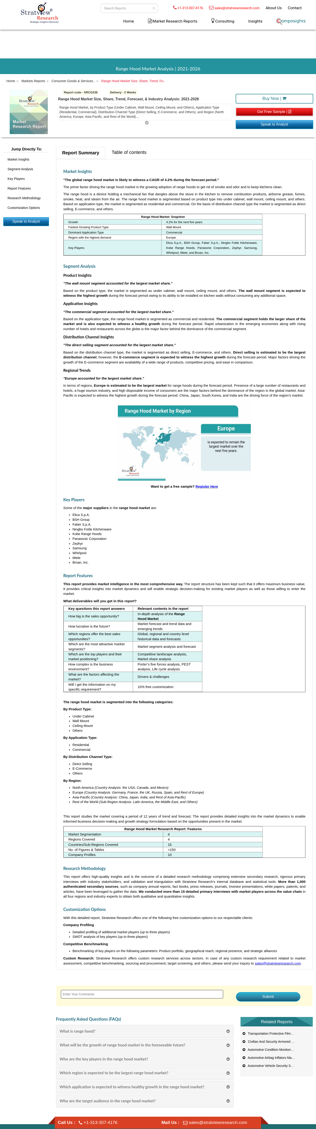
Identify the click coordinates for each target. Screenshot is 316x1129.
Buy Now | (274, 98)
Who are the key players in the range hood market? (104, 1059)
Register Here (207, 486)
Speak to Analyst (274, 124)
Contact (295, 8)
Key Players (16, 179)
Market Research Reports (175, 21)
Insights (255, 21)
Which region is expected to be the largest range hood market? (114, 1072)
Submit (268, 997)
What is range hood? (77, 1031)
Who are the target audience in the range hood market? (108, 1100)
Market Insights (18, 159)
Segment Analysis (20, 169)
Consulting (224, 21)
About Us (274, 8)
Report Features (19, 188)
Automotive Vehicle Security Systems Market (277, 1066)
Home (128, 21)
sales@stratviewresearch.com (237, 8)
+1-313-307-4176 (190, 8)
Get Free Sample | (274, 112)
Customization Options (24, 208)
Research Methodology (24, 198)
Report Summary (80, 152)
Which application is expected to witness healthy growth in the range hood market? (132, 1086)
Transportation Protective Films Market (272, 1033)
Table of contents (129, 152)
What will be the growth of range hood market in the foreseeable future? (122, 1045)
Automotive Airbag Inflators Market (269, 1058)
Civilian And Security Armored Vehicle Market (277, 1041)
